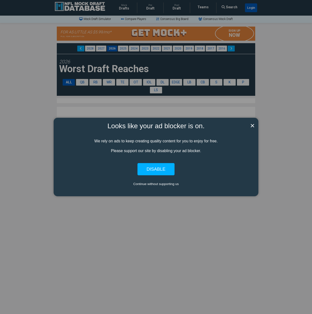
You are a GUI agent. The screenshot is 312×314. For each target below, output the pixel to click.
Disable (156, 169)
